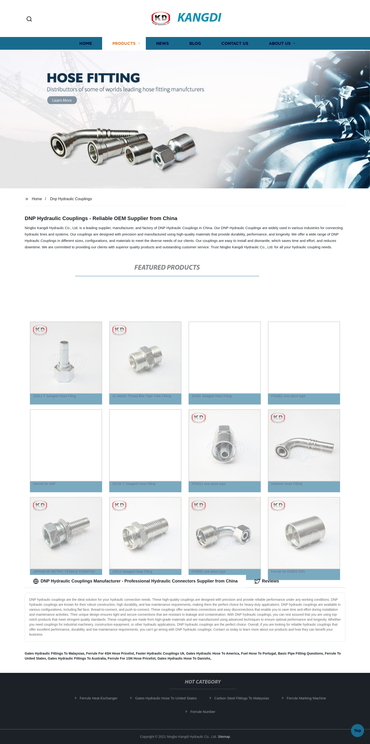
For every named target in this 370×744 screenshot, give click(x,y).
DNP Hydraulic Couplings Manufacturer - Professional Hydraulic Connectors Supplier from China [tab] (135, 581)
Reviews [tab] (266, 581)
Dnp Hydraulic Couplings (71, 199)
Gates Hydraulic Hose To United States (166, 698)
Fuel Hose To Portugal (258, 653)
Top (357, 729)
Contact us (234, 45)
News (162, 45)
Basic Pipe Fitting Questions (300, 653)
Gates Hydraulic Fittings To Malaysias (54, 653)
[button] (29, 19)
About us (280, 45)
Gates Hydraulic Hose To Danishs (183, 658)
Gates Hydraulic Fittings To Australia (77, 658)
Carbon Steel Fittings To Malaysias (241, 698)
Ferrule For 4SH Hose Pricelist (110, 653)
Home (85, 45)
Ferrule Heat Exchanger (99, 698)
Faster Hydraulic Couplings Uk (160, 653)
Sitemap (224, 737)
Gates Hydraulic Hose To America (212, 653)
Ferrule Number (202, 712)
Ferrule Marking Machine (306, 698)
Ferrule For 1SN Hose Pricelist (132, 658)
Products (124, 45)
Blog (195, 45)
